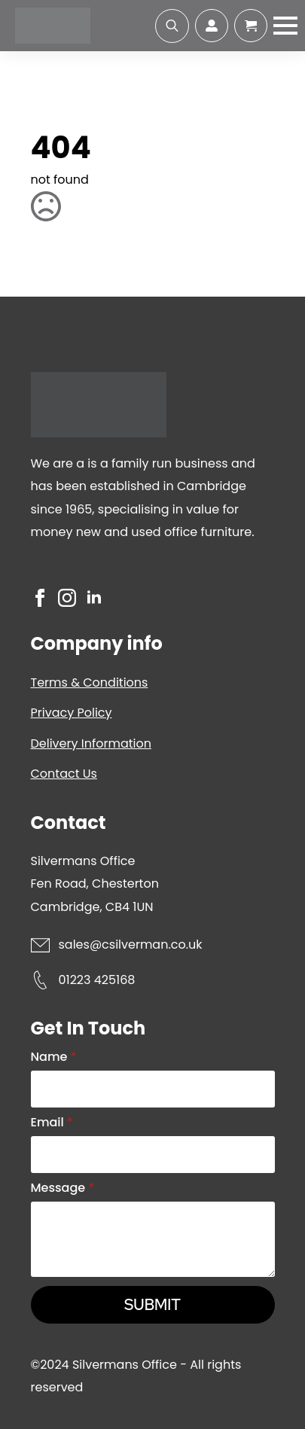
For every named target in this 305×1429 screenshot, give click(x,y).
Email (52, 1123)
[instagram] (67, 598)
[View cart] (250, 25)
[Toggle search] (172, 26)
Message (63, 1188)
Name (54, 1057)
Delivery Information (91, 743)
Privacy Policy (71, 712)
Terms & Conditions (89, 682)
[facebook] (40, 598)
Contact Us (64, 773)
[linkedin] (94, 598)
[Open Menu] (285, 26)
